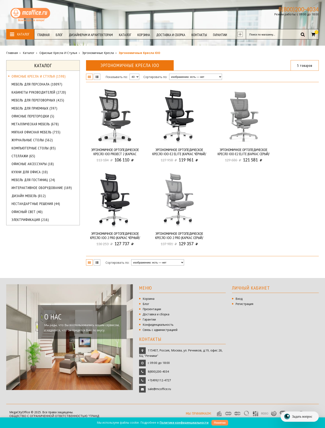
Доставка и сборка (156, 314)
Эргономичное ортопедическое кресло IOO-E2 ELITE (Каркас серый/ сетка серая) (243, 152)
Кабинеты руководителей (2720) (39, 92)
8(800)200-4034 (158, 371)
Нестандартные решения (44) (36, 203)
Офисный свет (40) (27, 211)
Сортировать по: (155, 77)
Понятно (220, 422)
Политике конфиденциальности (184, 422)
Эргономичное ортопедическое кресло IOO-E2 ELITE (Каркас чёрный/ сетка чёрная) (179, 152)
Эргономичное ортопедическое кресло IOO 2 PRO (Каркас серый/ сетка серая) (179, 236)
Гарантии (149, 319)
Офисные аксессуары (33, 163)
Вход (239, 299)
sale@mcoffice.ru (159, 389)
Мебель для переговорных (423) (38, 100)
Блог (146, 304)
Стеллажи (23, 156)
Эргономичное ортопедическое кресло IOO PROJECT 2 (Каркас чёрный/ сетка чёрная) (115, 152)
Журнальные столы (32, 140)
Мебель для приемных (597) (34, 108)
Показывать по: (117, 77)
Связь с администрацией (160, 330)
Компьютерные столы (34, 148)
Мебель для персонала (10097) (37, 84)
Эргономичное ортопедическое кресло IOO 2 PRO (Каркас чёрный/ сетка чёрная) (115, 236)
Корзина (148, 299)
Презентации (152, 309)
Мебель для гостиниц (33, 179)
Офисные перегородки (33, 116)
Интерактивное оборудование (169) (42, 187)
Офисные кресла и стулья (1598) (39, 76)
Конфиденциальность (158, 325)
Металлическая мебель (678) (35, 124)
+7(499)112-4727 (159, 380)
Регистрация (244, 304)
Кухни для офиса (30, 171)
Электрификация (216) (30, 219)
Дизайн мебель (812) (29, 195)
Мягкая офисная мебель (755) (36, 132)
